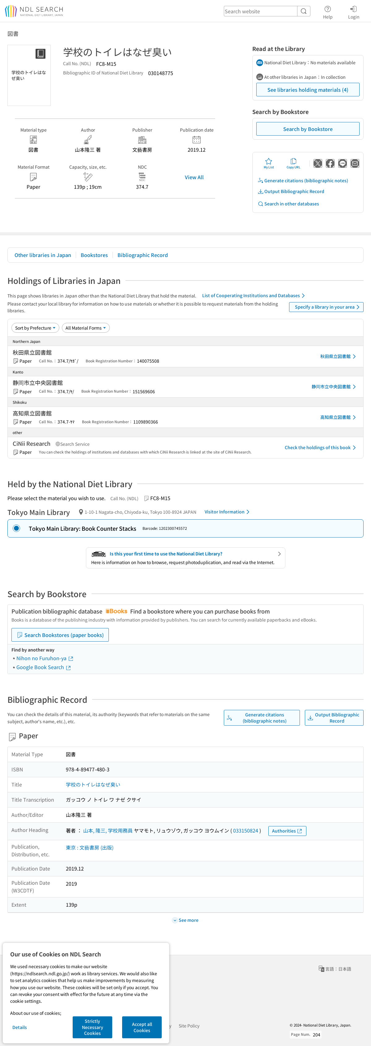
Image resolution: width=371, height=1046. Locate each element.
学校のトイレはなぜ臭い (93, 784)
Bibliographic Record (142, 255)
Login (354, 11)
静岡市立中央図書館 (335, 386)
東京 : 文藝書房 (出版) (89, 847)
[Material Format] (86, 328)
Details (19, 1027)
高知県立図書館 (339, 417)
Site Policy (189, 1026)
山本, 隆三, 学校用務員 (108, 830)
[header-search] (267, 11)
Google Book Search (43, 667)
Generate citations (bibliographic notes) (303, 180)
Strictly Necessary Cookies (92, 1027)
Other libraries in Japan (43, 255)
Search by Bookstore (308, 129)
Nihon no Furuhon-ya (45, 658)
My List (269, 163)
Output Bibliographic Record (291, 191)
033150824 (245, 830)
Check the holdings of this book (321, 447)
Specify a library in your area (328, 307)
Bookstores (94, 255)
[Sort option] (35, 328)
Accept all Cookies (142, 1027)
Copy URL (294, 163)
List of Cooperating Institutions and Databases (254, 295)
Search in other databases (288, 203)
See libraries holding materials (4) (307, 89)
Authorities (287, 831)
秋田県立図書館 (339, 356)
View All (194, 177)
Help (328, 11)
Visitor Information (228, 512)
